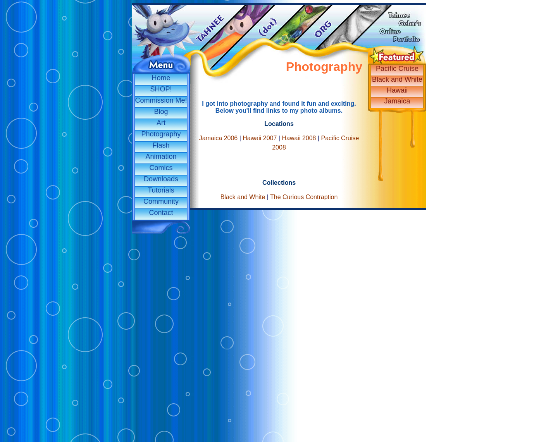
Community (161, 201)
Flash (160, 145)
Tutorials (161, 190)
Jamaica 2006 (218, 138)
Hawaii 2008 (299, 138)
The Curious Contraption (304, 197)
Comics (160, 168)
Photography (161, 134)
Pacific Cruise (397, 68)
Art (161, 123)
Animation (160, 156)
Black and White (397, 79)
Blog (161, 111)
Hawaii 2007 (260, 138)
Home (161, 78)
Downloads (161, 179)
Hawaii (397, 90)
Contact (161, 213)
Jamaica (397, 101)
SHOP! (161, 89)
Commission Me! (161, 100)
